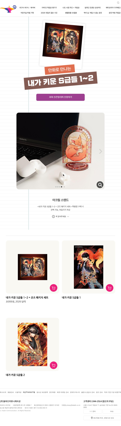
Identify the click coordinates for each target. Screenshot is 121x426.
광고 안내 (99, 392)
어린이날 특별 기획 (27, 13)
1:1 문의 (93, 411)
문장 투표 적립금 (115, 13)
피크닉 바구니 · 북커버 (27, 8)
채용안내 (11, 392)
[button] (56, 186)
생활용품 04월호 (71, 13)
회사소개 (3, 392)
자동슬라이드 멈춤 (64, 187)
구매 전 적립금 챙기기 (49, 8)
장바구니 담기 (53, 288)
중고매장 (52, 392)
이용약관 (18, 392)
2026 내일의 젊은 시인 (49, 13)
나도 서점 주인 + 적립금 (71, 8)
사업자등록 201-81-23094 (21, 405)
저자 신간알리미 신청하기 (60, 97)
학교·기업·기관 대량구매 (112, 392)
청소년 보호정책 (42, 392)
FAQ (111, 411)
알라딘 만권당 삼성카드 (93, 8)
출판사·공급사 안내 (88, 392)
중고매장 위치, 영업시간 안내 (103, 418)
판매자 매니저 (75, 392)
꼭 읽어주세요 (61, 216)
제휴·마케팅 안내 (63, 392)
